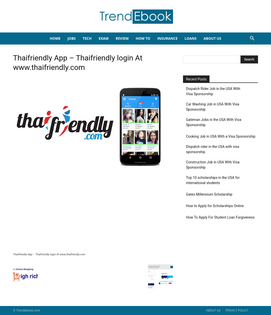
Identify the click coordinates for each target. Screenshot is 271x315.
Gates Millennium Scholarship (209, 194)
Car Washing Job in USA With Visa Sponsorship (212, 106)
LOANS (190, 38)
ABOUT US (213, 310)
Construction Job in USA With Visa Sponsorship (213, 164)
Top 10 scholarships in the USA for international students (213, 180)
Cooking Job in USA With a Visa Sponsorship (221, 136)
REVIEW (122, 38)
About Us (212, 38)
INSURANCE (167, 38)
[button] (252, 38)
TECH (87, 38)
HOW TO (143, 38)
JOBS (72, 38)
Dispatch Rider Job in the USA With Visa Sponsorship (213, 91)
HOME (55, 38)
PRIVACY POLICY (236, 310)
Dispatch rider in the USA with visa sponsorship (212, 149)
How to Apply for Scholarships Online (215, 206)
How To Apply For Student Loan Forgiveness (220, 217)
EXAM (103, 38)
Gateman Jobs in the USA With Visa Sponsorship (213, 122)
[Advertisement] (93, 215)
